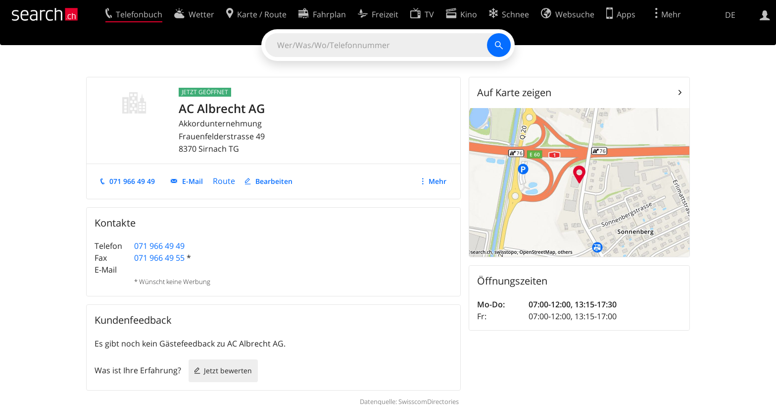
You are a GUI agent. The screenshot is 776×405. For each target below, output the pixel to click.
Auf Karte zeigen (514, 92)
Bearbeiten (273, 181)
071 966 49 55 (159, 257)
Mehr (437, 181)
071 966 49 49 (132, 181)
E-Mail (192, 181)
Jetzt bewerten (228, 370)
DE (730, 14)
